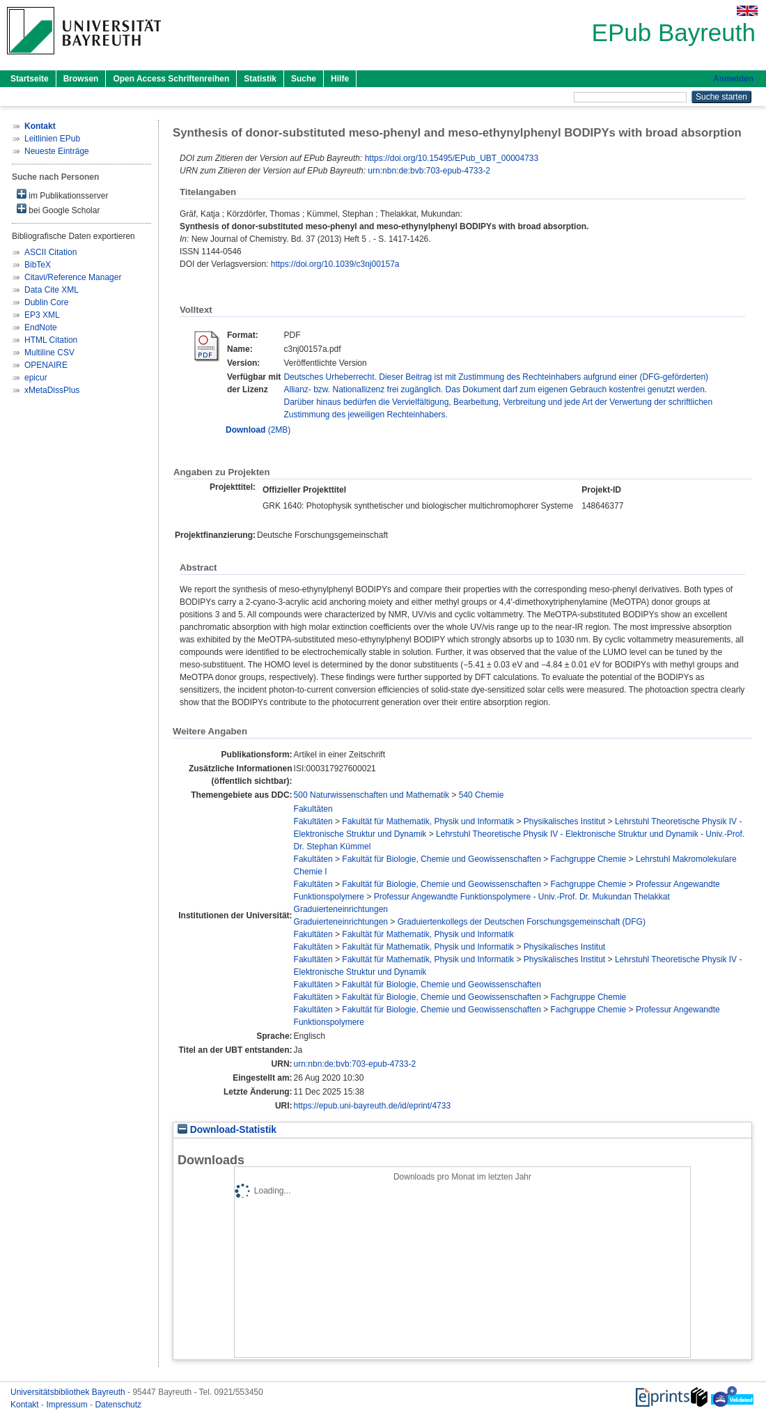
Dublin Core (46, 302)
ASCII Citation (50, 252)
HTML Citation (50, 340)
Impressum (68, 1405)
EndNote (40, 327)
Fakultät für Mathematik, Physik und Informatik (428, 821)
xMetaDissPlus (51, 390)
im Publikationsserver (62, 195)
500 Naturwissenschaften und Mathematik (371, 795)
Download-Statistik (227, 1130)
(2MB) (258, 430)
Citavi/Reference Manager (72, 277)
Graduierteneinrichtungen (341, 909)
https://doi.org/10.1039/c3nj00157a (335, 264)
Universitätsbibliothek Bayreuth (68, 1392)
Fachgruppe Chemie (589, 859)
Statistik (260, 79)
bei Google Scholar (58, 209)
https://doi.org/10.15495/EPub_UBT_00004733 (452, 158)
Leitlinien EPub (52, 139)
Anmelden (733, 79)
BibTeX (37, 265)
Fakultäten (313, 809)
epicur (35, 378)
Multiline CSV (49, 352)
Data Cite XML (51, 290)
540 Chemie (481, 795)
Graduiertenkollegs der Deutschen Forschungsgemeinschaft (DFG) (522, 922)
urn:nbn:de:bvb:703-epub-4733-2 (429, 171)
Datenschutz (118, 1405)
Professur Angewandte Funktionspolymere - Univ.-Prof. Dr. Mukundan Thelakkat (522, 897)
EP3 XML (42, 315)
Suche (303, 79)
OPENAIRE (46, 365)
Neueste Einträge (56, 151)
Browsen (81, 79)
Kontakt (25, 1405)
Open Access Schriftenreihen (171, 79)
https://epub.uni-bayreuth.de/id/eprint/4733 (372, 1106)
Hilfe (340, 79)
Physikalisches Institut (564, 821)
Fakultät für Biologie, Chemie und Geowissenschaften (441, 859)
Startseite (29, 79)
